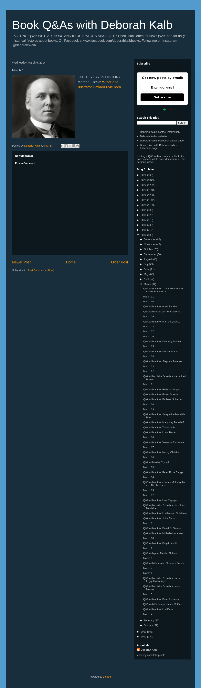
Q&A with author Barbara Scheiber (162, 399)
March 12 (148, 495)
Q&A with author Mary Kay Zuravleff (163, 422)
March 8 (147, 558)
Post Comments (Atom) (41, 270)
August (148, 259)
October (149, 249)
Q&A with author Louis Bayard (160, 432)
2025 (144, 180)
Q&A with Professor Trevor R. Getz (163, 604)
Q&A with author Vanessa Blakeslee (163, 442)
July (146, 264)
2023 (144, 189)
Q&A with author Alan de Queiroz (161, 321)
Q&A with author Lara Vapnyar (160, 500)
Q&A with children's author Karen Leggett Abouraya (161, 580)
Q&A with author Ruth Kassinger (161, 389)
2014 (144, 235)
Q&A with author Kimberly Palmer (162, 341)
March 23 (148, 366)
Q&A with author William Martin (160, 351)
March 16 (148, 457)
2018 (144, 214)
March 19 (148, 409)
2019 (144, 210)
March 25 (148, 346)
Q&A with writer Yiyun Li (156, 462)
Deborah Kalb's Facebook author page (162, 140)
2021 (144, 200)
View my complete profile (151, 655)
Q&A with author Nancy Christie (161, 452)
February (149, 620)
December (150, 239)
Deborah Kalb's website (153, 136)
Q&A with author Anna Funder (160, 306)
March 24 (148, 356)
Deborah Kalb (149, 649)
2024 (144, 185)
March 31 (148, 296)
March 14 (148, 477)
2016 (144, 224)
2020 (144, 205)
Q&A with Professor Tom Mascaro (162, 311)
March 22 (148, 371)
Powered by (162, 109)
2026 (144, 175)
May (146, 274)
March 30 (148, 301)
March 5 (147, 594)
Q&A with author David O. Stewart (162, 528)
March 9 (147, 548)
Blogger (107, 676)
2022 (144, 195)
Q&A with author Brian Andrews (161, 599)
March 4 (147, 614)
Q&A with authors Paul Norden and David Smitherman (163, 290)
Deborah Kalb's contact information (160, 131)
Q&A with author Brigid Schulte (160, 543)
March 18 (148, 437)
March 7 (147, 568)
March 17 (148, 447)
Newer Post (21, 262)
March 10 (148, 538)
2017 (144, 220)
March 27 (148, 331)
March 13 (148, 490)
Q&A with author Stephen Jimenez (162, 361)
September (150, 254)
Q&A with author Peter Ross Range (163, 472)
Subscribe (162, 97)
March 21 (148, 384)
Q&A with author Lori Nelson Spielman (164, 513)
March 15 (148, 467)
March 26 (148, 336)
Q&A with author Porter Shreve (160, 394)
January (149, 625)
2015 (144, 229)
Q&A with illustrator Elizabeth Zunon (163, 563)
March (148, 284)
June (147, 269)
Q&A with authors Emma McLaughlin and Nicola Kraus (164, 484)
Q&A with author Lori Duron (158, 609)
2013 (144, 631)
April (147, 279)
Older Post (119, 262)
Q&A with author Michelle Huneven (163, 533)
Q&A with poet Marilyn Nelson (160, 553)
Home (71, 262)
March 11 (148, 523)
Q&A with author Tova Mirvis (159, 427)
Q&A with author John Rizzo (159, 518)
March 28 (148, 326)
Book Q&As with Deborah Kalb (92, 24)
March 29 (148, 316)
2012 (144, 636)
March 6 (147, 573)
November (150, 244)
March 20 (148, 404)
